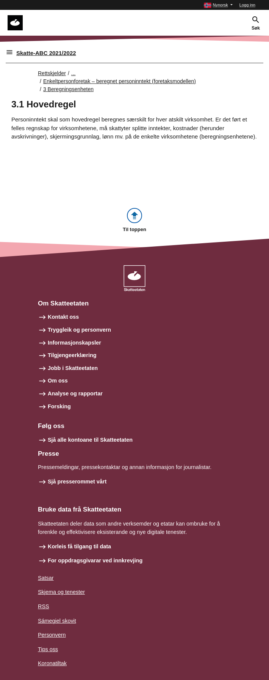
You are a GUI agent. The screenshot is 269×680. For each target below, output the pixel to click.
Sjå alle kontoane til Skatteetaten (90, 440)
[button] (218, 5)
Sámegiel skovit (57, 621)
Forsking (59, 406)
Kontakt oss (63, 317)
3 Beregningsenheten (68, 89)
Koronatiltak (52, 663)
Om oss (58, 381)
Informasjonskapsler (74, 343)
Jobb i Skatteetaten (73, 368)
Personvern (52, 635)
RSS (43, 606)
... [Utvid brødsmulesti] (73, 73)
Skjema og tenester (61, 592)
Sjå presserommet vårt (77, 482)
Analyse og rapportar (75, 393)
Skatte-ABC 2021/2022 (46, 53)
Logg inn (247, 5)
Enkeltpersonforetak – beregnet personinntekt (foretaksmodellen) (119, 81)
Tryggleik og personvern (79, 330)
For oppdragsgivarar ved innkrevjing (95, 560)
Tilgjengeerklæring (72, 355)
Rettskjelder (52, 73)
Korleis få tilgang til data (79, 546)
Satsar (46, 578)
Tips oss (48, 649)
